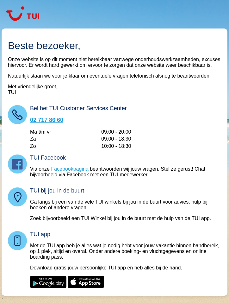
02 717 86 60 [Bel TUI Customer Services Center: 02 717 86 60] (46, 120)
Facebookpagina (69, 169)
